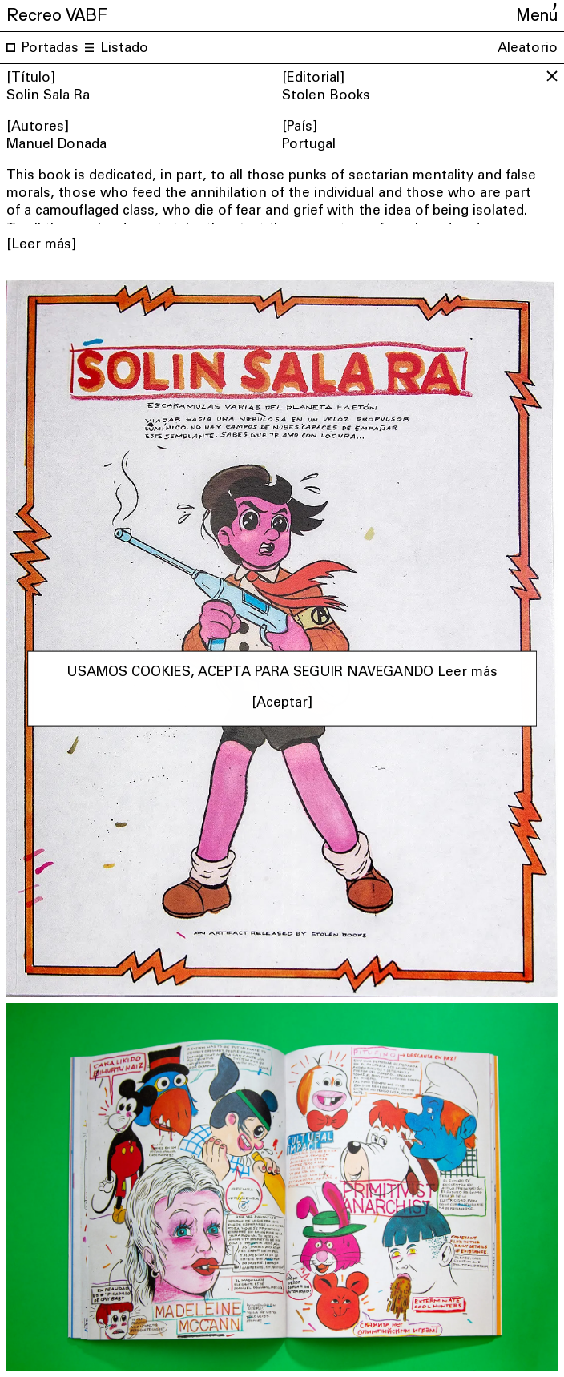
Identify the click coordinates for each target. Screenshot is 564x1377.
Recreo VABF (56, 12)
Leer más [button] (467, 672)
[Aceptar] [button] (282, 704)
